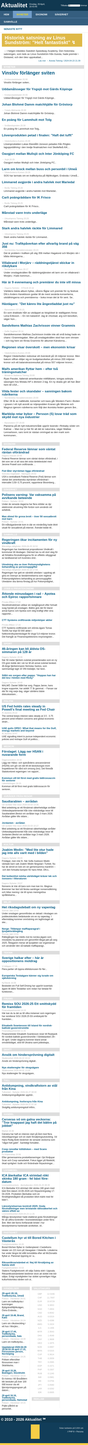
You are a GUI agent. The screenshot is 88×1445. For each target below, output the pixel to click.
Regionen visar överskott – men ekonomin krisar (38, 347)
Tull (7, 1080)
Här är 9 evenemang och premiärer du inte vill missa (41, 282)
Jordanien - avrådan (13, 822)
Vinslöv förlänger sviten (28, 72)
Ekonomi (41, 14)
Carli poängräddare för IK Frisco (26, 197)
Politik (8, 701)
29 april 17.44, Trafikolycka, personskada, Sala (11, 1333)
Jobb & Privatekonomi (19, 588)
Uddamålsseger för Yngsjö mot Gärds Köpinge (37, 89)
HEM (6, 14)
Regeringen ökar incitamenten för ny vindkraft (29, 541)
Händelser (11, 1288)
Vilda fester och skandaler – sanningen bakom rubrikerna (37, 393)
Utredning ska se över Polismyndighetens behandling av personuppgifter (26, 565)
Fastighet (10, 1232)
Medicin (9, 746)
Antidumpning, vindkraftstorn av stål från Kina (29, 1087)
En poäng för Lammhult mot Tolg (27, 120)
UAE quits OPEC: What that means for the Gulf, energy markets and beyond (29, 729)
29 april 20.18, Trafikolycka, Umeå (13, 1294)
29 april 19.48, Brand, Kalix (13, 1316)
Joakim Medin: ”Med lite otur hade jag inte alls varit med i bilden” (28, 851)
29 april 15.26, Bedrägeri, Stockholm (13, 1371)
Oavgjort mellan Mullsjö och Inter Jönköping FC (38, 154)
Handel (9, 1114)
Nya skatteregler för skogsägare (20, 1067)
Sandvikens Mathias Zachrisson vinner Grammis (38, 325)
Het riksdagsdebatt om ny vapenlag (28, 907)
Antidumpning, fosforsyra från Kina (22, 1101)
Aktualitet (33, 1419)
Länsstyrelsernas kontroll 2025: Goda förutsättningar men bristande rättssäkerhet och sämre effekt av (29, 1208)
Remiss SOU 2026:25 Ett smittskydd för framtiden (29, 1005)
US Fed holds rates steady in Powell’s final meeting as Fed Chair (28, 708)
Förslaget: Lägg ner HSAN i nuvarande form (22, 753)
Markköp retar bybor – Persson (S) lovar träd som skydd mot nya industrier (39, 415)
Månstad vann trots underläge (24, 213)
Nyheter (22, 14)
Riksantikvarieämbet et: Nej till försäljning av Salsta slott (28, 1263)
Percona (79, 1432)
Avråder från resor (18, 796)
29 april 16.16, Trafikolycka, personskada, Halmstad (14, 1397)
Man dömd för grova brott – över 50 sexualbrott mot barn (29, 517)
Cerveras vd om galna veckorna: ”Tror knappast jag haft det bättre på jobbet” (29, 1123)
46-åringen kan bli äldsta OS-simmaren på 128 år (23, 650)
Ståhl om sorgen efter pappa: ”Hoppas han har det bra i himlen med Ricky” (29, 676)
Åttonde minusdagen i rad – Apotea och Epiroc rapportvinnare (28, 595)
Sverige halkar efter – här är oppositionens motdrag (23, 959)
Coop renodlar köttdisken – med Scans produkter (24, 1150)
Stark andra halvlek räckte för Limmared (32, 228)
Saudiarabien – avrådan (20, 801)
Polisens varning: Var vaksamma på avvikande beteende (29, 496)
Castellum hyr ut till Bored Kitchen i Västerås (29, 1239)
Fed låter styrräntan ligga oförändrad (23, 470)
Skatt (8, 1049)
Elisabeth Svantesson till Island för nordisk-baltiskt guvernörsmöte (27, 1026)
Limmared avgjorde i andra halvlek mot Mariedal (38, 182)
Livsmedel (11, 1170)
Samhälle (10, 21)
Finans (8, 998)
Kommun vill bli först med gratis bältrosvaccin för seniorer (28, 779)
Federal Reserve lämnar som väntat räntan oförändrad (28, 450)
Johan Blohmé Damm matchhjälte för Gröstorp (37, 104)
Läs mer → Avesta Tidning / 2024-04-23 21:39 (59, 61)
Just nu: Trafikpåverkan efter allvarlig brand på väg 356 (40, 245)
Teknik (8, 952)
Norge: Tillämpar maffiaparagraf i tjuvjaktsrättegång (21, 930)
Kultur (8, 844)
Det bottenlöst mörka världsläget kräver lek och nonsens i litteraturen (29, 877)
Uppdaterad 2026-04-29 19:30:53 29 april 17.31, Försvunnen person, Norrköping (14, 1350)
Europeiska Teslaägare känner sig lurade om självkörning (27, 976)
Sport (8, 643)
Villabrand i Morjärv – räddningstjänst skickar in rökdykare (38, 264)
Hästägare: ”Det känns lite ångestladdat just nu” (38, 304)
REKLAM (39, 1399)
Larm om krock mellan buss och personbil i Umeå (39, 169)
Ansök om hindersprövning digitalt (28, 1055)
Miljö (7, 902)
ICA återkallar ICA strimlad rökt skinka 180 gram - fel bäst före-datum (25, 1179)
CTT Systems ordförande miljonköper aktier (27, 620)
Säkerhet (61, 14)
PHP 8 (71, 1432)
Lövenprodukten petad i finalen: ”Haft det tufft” (37, 135)
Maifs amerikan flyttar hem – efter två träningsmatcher (30, 370)
